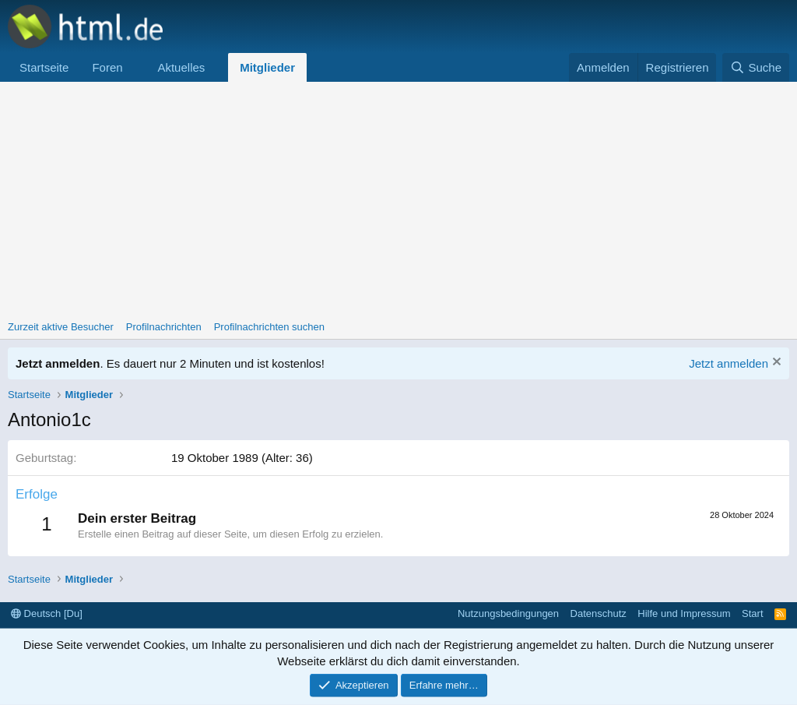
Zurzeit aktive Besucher (61, 327)
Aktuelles (181, 67)
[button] (135, 67)
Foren (107, 67)
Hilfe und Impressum (683, 613)
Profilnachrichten (164, 327)
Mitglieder (267, 67)
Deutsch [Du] (47, 613)
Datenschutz (599, 613)
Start (752, 613)
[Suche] (755, 67)
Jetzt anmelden (728, 363)
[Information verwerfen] (774, 363)
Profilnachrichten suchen (269, 327)
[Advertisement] (398, 199)
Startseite (43, 67)
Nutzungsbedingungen (508, 613)
